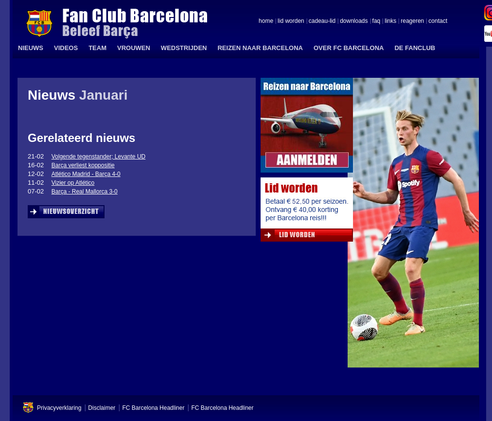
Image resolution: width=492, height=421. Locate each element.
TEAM (97, 48)
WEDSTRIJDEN (184, 48)
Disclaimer (101, 407)
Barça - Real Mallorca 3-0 (85, 191)
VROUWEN (133, 48)
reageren (412, 21)
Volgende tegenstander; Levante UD (98, 156)
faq (376, 21)
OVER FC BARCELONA (349, 48)
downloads (354, 21)
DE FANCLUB (414, 48)
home (266, 21)
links (390, 21)
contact (437, 21)
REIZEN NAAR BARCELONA (260, 48)
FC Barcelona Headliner (153, 407)
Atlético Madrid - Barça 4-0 (86, 174)
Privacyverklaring (59, 407)
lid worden (291, 21)
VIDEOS (66, 48)
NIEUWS (30, 48)
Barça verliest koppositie (83, 165)
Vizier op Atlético (73, 182)
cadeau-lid (322, 21)
